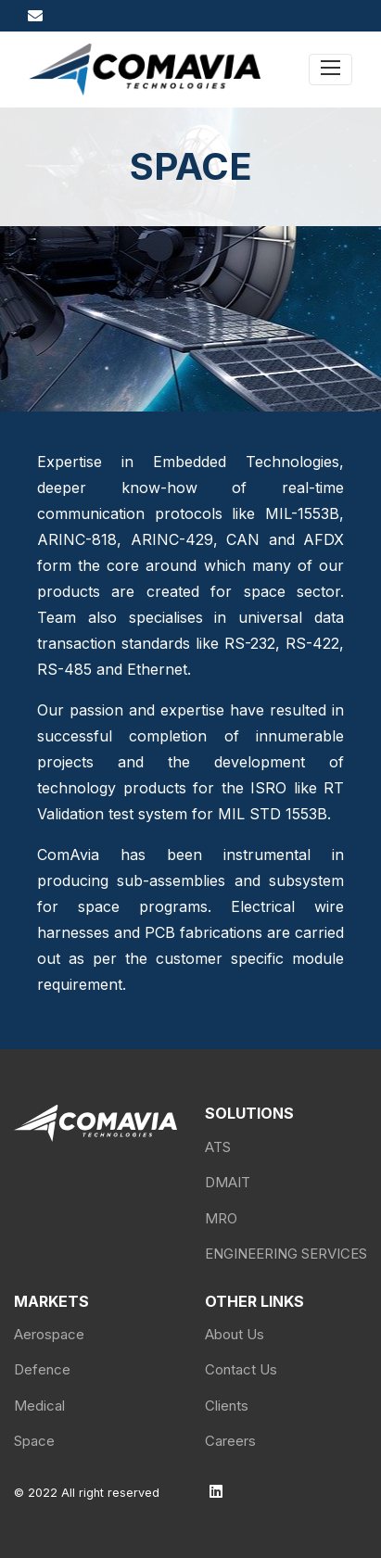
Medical (39, 1405)
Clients (226, 1405)
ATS (218, 1147)
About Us (234, 1334)
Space (34, 1441)
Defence (42, 1369)
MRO (221, 1218)
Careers (230, 1441)
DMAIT (227, 1182)
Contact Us (241, 1369)
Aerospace (49, 1334)
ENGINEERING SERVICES (286, 1253)
